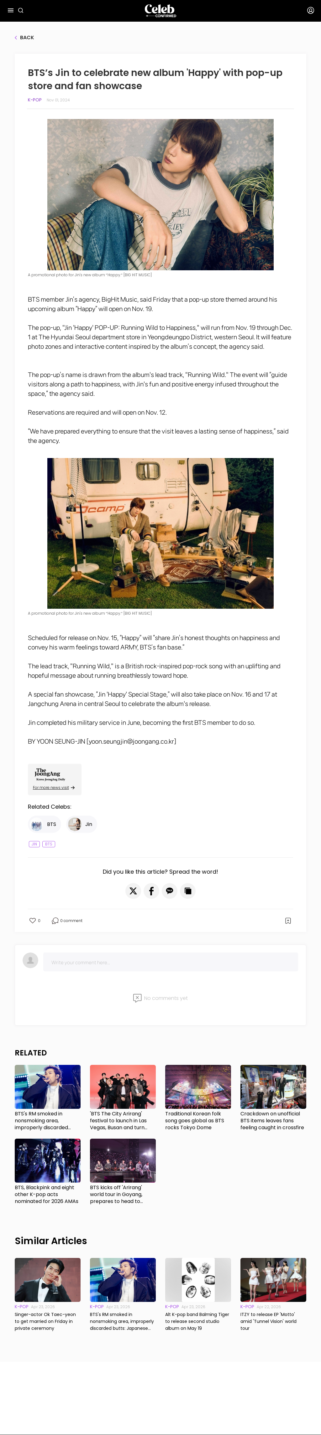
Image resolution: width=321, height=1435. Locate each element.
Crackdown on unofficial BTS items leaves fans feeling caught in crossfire (272, 1120)
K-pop (35, 100)
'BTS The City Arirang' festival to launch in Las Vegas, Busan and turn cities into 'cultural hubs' (119, 1120)
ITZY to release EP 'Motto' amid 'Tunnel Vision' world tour (268, 1321)
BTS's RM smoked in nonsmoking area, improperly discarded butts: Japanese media (43, 1120)
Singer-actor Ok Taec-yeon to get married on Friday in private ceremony (45, 1321)
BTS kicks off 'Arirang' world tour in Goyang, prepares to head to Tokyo (116, 1194)
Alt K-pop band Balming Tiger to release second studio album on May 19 (197, 1321)
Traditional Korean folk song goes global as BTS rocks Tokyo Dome (194, 1120)
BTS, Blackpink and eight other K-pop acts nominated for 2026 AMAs (46, 1194)
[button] (133, 891)
